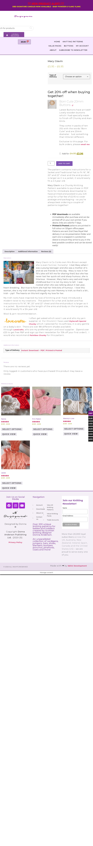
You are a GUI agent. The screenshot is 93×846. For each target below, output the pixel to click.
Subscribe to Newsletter (73, 50)
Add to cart (64, 163)
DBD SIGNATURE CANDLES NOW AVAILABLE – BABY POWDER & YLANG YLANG (46, 7)
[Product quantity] (51, 163)
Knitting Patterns (73, 42)
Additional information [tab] (28, 251)
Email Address (68, 516)
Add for (71, 154)
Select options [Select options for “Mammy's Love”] (73, 429)
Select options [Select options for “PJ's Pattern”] (42, 429)
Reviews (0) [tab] (46, 251)
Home (57, 42)
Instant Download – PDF (33, 350)
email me (85, 144)
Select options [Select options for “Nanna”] (11, 429)
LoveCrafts (18, 330)
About (53, 50)
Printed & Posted (54, 350)
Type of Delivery (53, 76)
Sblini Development (77, 566)
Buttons (68, 46)
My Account (82, 46)
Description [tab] (10, 251)
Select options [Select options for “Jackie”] (11, 483)
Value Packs (54, 46)
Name (65, 508)
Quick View (9, 434)
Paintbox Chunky (38, 335)
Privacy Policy (15, 542)
